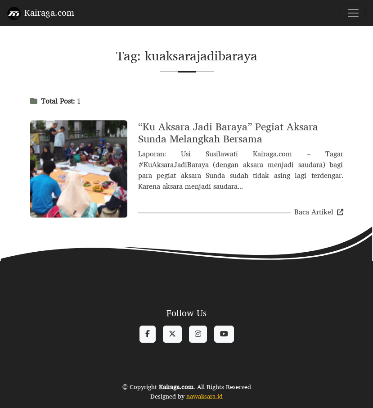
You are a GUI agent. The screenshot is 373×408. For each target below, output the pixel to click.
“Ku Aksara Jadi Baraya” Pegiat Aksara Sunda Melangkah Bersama (228, 133)
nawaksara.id (204, 396)
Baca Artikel (318, 212)
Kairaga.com (40, 12)
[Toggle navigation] (353, 13)
